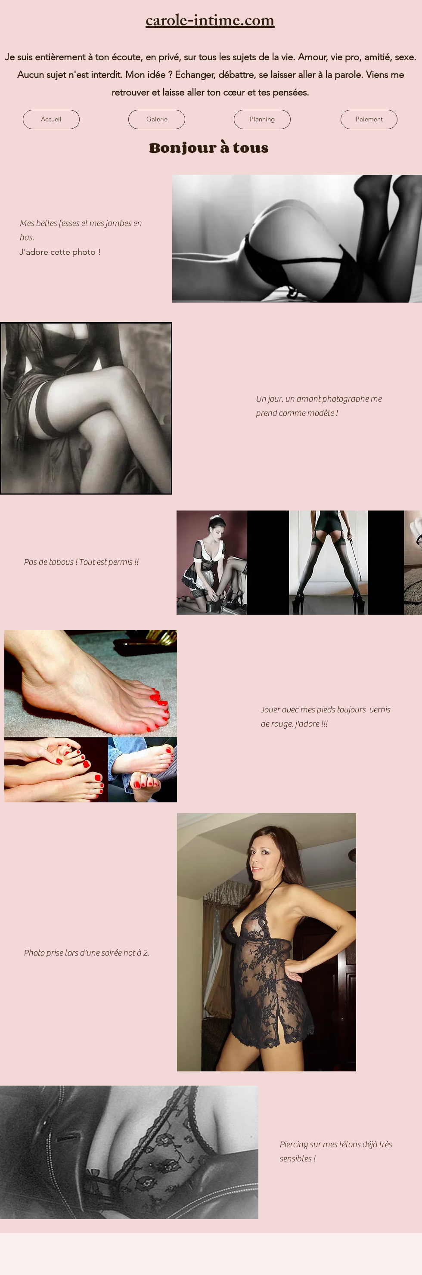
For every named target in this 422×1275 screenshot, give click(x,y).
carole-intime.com (210, 22)
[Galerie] (156, 119)
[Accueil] (51, 119)
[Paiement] (369, 119)
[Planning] (262, 119)
